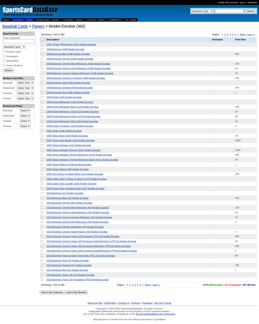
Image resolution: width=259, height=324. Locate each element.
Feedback (147, 303)
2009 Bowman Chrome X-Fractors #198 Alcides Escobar (75, 78)
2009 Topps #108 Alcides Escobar (64, 130)
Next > (243, 34)
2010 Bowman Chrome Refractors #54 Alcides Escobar (75, 226)
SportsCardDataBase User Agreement (155, 314)
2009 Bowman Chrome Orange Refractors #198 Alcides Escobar (79, 73)
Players (38, 26)
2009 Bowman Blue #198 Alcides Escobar (68, 54)
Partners (135, 303)
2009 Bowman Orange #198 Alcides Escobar (69, 87)
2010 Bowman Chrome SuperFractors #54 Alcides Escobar (77, 231)
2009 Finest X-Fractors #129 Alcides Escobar (69, 126)
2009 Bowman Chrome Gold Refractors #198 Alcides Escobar (78, 68)
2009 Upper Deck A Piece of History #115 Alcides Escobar (76, 179)
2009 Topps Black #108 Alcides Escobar (67, 135)
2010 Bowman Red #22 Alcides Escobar (67, 270)
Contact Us (123, 303)
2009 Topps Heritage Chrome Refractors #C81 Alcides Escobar (79, 154)
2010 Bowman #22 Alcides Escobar (64, 193)
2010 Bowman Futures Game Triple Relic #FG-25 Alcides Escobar (80, 255)
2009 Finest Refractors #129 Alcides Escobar (69, 102)
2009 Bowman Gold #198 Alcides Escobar (68, 82)
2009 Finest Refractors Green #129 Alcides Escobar (73, 116)
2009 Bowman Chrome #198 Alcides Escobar (70, 58)
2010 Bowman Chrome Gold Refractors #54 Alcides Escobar (77, 212)
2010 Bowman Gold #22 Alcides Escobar (67, 260)
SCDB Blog (110, 303)
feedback (252, 2)
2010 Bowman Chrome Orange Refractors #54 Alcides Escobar (79, 217)
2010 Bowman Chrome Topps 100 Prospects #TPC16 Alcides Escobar (82, 236)
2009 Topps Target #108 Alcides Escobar (67, 169)
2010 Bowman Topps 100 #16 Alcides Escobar (70, 275)
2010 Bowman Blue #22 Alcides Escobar (67, 198)
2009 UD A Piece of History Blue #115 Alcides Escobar (74, 174)
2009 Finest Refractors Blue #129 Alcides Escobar (72, 107)
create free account (228, 2)
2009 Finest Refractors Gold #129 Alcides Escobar (72, 111)
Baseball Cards (15, 26)
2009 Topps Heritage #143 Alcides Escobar (68, 145)
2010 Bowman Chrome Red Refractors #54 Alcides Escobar (77, 222)
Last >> (251, 34)
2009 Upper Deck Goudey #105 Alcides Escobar (71, 183)
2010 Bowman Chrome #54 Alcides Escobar (69, 203)
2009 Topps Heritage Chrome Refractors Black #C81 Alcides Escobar (82, 159)
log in (243, 2)
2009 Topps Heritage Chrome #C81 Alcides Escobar (73, 150)
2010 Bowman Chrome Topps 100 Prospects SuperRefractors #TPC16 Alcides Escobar (91, 250)
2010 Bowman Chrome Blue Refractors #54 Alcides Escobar (77, 207)
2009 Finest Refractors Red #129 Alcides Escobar (72, 121)
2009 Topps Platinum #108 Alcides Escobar (68, 164)
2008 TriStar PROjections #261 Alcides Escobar (71, 44)
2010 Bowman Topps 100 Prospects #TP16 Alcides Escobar (77, 279)
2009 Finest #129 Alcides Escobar (64, 97)
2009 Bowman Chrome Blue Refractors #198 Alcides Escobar (78, 63)
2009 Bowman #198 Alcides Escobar (65, 49)
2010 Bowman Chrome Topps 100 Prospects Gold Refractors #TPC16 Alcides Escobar (91, 241)
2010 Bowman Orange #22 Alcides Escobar (69, 265)
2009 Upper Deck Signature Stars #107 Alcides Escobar (75, 188)
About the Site (95, 303)
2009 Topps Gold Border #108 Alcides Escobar (70, 140)
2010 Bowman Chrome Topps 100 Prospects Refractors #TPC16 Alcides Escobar (88, 246)
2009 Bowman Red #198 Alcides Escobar (67, 92)
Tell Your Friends (162, 303)
